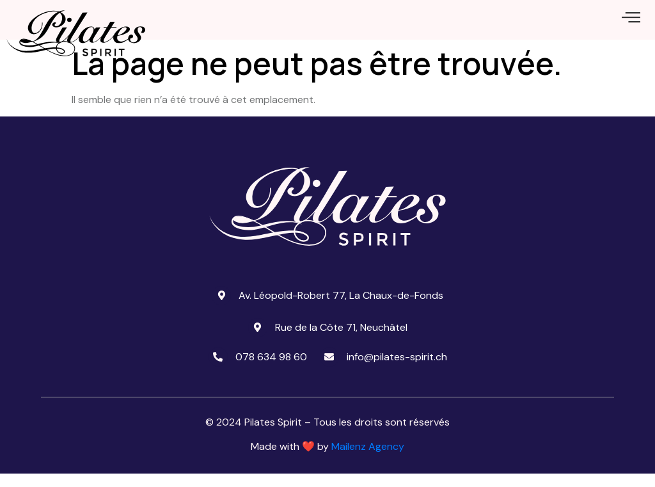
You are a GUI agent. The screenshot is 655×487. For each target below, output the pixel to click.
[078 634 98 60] (218, 369)
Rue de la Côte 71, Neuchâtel (341, 340)
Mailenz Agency (367, 460)
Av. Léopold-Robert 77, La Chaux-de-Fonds (341, 308)
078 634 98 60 (271, 369)
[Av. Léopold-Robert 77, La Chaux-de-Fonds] (221, 308)
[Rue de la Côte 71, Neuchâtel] (257, 340)
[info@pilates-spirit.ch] (329, 369)
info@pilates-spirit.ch (397, 369)
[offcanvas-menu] (631, 24)
